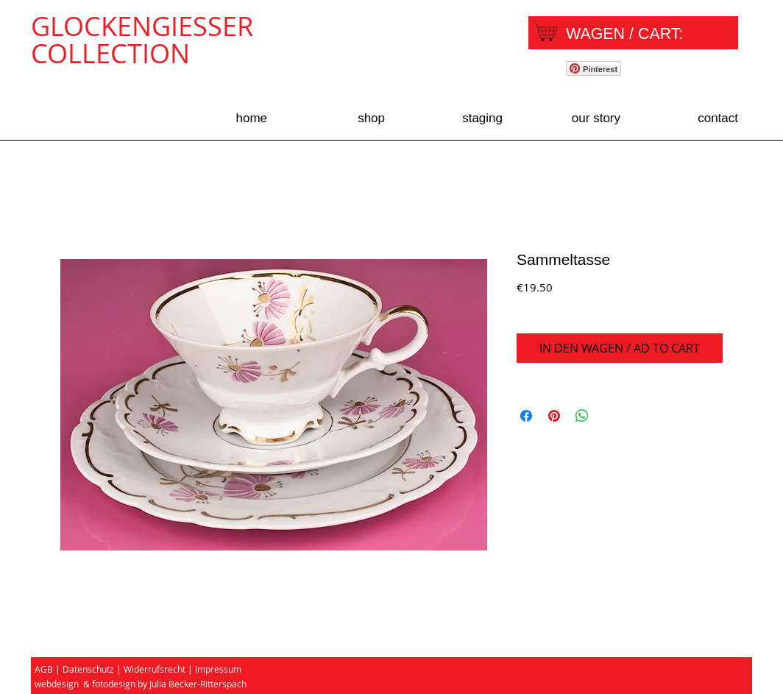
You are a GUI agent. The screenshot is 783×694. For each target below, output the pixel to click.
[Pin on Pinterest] (554, 416)
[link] (636, 33)
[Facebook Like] (689, 70)
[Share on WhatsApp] (582, 416)
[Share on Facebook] (526, 416)
